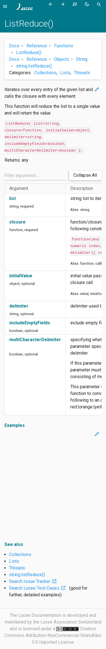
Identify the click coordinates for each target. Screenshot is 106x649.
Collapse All (85, 175)
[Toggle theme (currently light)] (88, 4)
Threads (82, 72)
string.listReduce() (27, 574)
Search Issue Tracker (34, 581)
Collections (45, 72)
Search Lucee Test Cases (38, 588)
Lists (65, 72)
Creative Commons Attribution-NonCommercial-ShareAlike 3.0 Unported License (53, 635)
